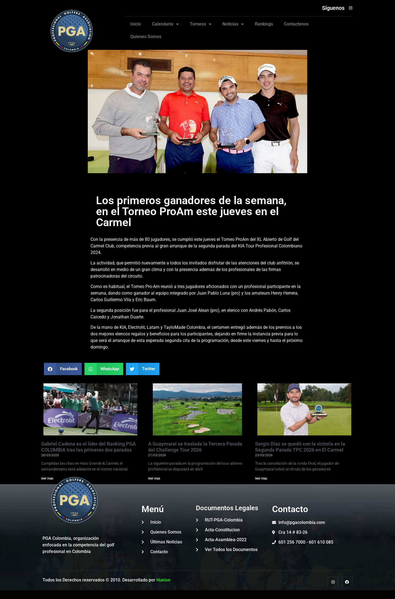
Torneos (200, 24)
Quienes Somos (145, 36)
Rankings (264, 24)
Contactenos (296, 24)
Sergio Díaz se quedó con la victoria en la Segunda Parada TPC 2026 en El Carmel (300, 447)
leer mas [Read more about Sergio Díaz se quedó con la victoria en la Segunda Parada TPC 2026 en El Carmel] (261, 478)
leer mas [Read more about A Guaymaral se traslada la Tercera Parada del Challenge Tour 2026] (154, 478)
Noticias (233, 24)
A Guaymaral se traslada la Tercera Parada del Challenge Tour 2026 (195, 447)
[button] (63, 369)
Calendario (165, 24)
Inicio (135, 24)
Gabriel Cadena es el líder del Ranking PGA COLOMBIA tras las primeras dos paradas (88, 447)
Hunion (163, 580)
